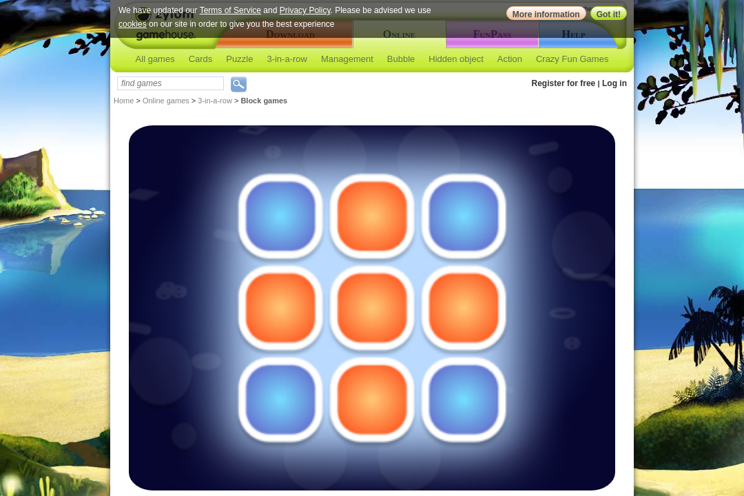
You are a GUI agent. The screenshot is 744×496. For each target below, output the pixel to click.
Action (509, 59)
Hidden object (456, 59)
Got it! (609, 14)
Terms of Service (230, 10)
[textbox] (170, 83)
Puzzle (239, 59)
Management (347, 59)
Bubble (401, 59)
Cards (201, 59)
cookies (132, 24)
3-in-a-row (287, 59)
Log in (614, 83)
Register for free (564, 83)
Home (124, 100)
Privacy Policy (305, 10)
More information (546, 14)
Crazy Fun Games (572, 59)
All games (155, 59)
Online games (166, 100)
